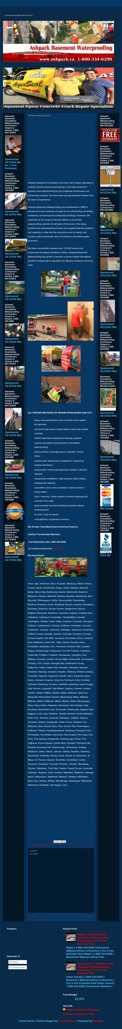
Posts (13, 961)
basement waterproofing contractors (64, 844)
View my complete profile (78, 1014)
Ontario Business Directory (82, 1009)
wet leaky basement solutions (40, 845)
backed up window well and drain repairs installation (43, 844)
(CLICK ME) (57, 549)
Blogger (98, 1020)
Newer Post (31, 916)
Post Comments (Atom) (39, 919)
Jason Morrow (67, 1020)
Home (61, 916)
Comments (17, 967)
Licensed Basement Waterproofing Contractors (15, 12)
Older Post (90, 916)
